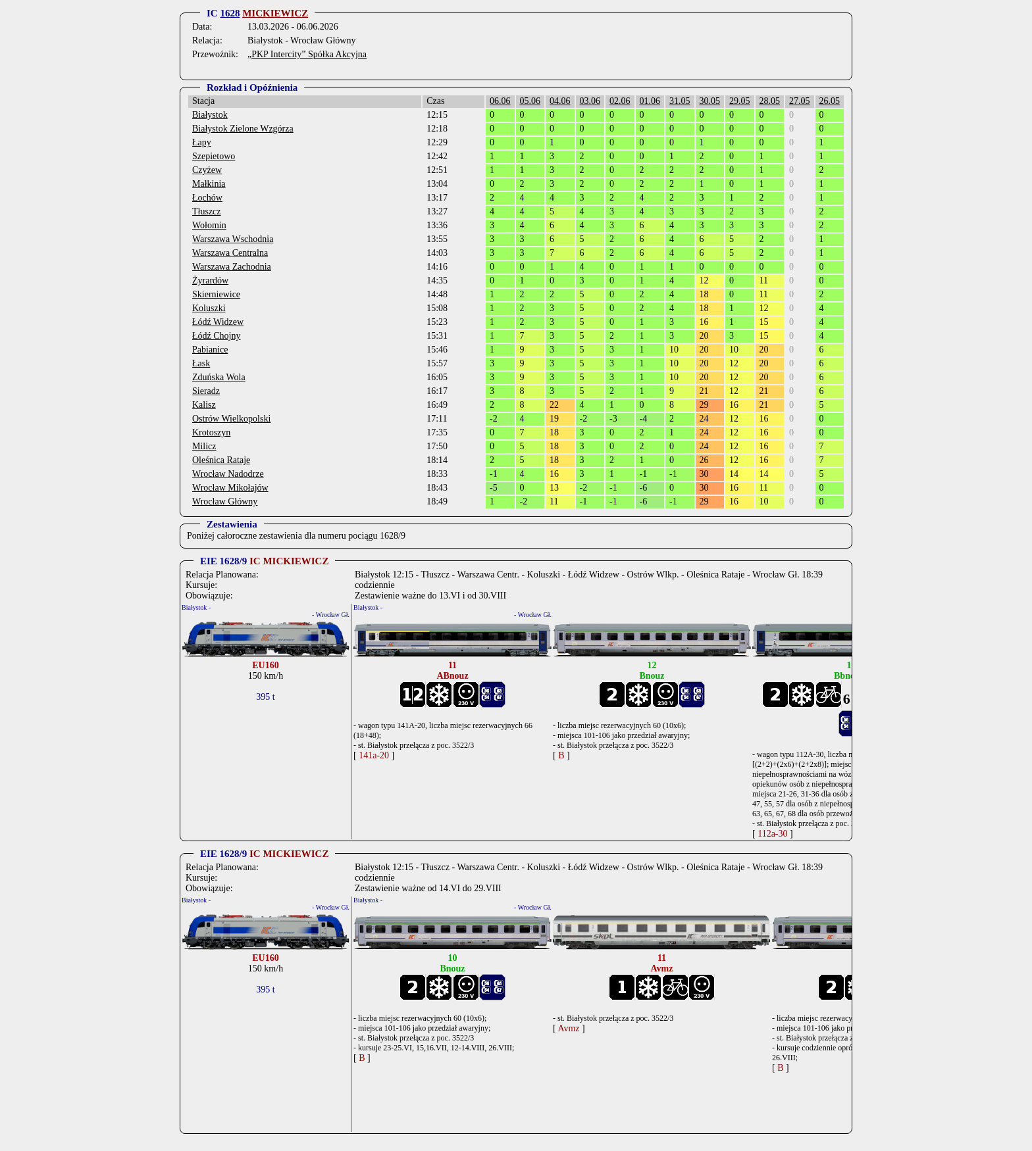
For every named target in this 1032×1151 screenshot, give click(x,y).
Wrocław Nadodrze (228, 474)
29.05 (739, 101)
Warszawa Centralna (230, 253)
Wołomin (209, 225)
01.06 (650, 101)
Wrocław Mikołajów (230, 488)
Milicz (204, 446)
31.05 (679, 101)
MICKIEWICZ (275, 13)
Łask (201, 363)
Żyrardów (210, 280)
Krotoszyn (211, 432)
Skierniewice (216, 294)
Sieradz (206, 391)
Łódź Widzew (218, 322)
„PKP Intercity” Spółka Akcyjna (307, 54)
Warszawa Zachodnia (231, 267)
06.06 (500, 101)
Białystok (210, 115)
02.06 (620, 101)
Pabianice (210, 350)
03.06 (590, 101)
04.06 (560, 101)
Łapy (201, 142)
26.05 (829, 101)
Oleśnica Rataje (221, 460)
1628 (230, 13)
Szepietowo (213, 156)
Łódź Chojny (216, 336)
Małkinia (209, 184)
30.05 (710, 101)
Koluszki (209, 308)
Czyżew (207, 170)
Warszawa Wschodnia (232, 239)
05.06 (530, 101)
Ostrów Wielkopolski (231, 419)
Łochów (207, 198)
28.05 (770, 101)
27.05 (799, 101)
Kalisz (204, 405)
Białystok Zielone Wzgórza (243, 129)
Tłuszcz (206, 211)
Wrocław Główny (224, 501)
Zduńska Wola (218, 377)
